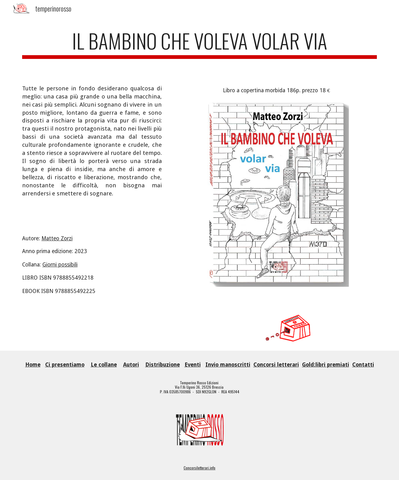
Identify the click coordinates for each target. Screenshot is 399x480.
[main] (199, 46)
